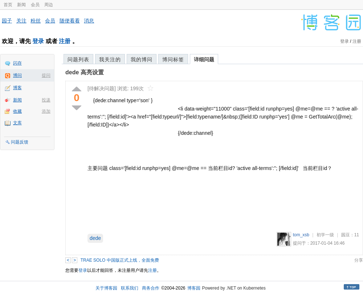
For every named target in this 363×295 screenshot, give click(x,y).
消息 (89, 21)
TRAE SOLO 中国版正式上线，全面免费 (120, 260)
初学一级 (325, 234)
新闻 (21, 4)
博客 (17, 87)
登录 (38, 41)
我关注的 (110, 59)
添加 (46, 111)
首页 (8, 4)
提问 (46, 75)
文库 (17, 122)
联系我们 (129, 288)
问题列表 (78, 59)
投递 (46, 100)
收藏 (17, 111)
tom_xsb (301, 234)
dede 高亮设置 (84, 72)
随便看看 (70, 21)
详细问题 (204, 59)
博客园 (193, 288)
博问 (17, 75)
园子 (7, 21)
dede (95, 238)
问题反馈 (19, 142)
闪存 (17, 63)
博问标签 (173, 59)
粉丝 (35, 21)
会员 (35, 4)
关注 (21, 21)
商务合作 (150, 288)
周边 (48, 4)
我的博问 (141, 59)
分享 (358, 260)
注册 (64, 41)
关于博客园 (106, 288)
